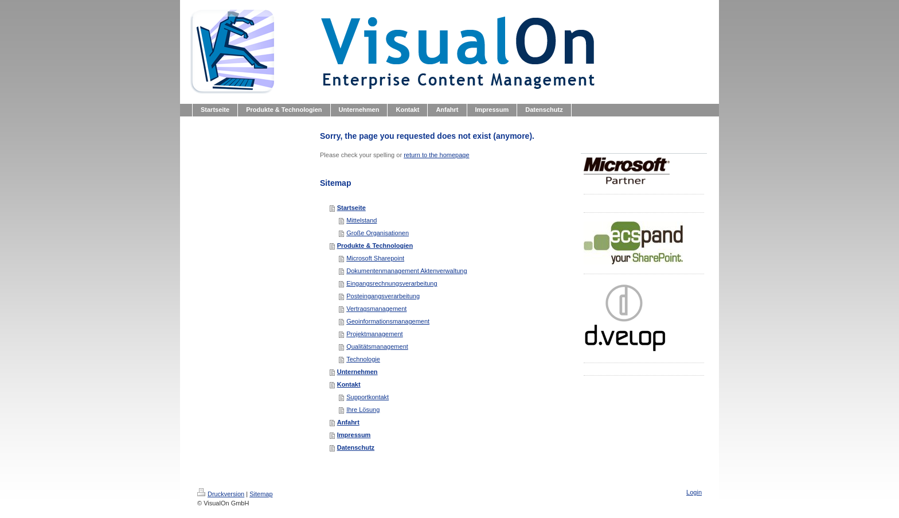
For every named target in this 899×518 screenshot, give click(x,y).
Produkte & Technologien (375, 245)
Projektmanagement (374, 333)
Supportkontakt (367, 397)
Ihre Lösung (363, 409)
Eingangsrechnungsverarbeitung (391, 283)
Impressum (354, 434)
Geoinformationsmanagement (387, 321)
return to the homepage (436, 154)
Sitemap (260, 493)
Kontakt (349, 384)
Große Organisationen (377, 232)
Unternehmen (357, 371)
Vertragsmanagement (376, 308)
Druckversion (220, 493)
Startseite (351, 207)
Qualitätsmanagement (377, 346)
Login (694, 492)
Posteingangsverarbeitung (383, 296)
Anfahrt (348, 422)
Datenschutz (355, 447)
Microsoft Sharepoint (375, 258)
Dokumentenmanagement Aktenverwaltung (406, 270)
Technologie (363, 359)
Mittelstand (361, 220)
